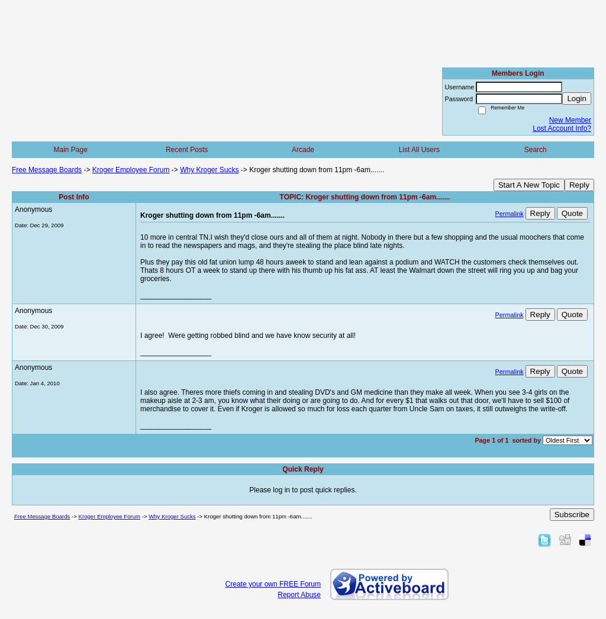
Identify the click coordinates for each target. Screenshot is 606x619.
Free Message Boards (47, 170)
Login (576, 98)
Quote (572, 213)
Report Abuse (299, 595)
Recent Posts (187, 150)
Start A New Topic (529, 184)
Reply (579, 184)
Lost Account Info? (562, 128)
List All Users (419, 150)
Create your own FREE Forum (273, 584)
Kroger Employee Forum (131, 170)
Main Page (71, 150)
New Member (570, 120)
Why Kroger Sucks (209, 170)
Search (535, 150)
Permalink (509, 213)
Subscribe (572, 514)
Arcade (303, 150)
